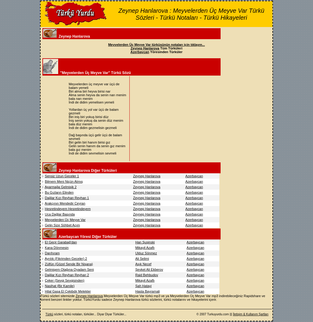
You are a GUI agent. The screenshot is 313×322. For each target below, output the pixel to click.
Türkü (49, 314)
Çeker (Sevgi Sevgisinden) (64, 280)
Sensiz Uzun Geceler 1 (62, 176)
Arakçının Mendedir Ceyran (65, 203)
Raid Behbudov (146, 275)
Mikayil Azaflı (145, 247)
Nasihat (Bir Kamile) (60, 286)
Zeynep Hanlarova (146, 176)
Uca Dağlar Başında (60, 214)
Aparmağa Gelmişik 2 (60, 187)
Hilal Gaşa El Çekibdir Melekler (68, 291)
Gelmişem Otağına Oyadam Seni (69, 269)
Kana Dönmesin (56, 247)
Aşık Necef (143, 264)
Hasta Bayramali (147, 291)
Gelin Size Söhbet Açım (62, 225)
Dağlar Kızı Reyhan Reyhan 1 (67, 198)
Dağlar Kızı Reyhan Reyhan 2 (67, 275)
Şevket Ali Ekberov (149, 269)
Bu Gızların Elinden (59, 192)
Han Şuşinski (145, 242)
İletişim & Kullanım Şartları (250, 314)
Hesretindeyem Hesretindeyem (68, 209)
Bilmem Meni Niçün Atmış (64, 181)
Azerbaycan (194, 176)
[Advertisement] (182, 118)
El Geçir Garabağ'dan (61, 242)
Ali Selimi (142, 258)
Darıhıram (52, 253)
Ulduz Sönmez (146, 253)
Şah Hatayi (143, 286)
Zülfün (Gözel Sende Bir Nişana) (69, 264)
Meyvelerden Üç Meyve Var (65, 220)
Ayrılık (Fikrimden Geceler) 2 (66, 258)
